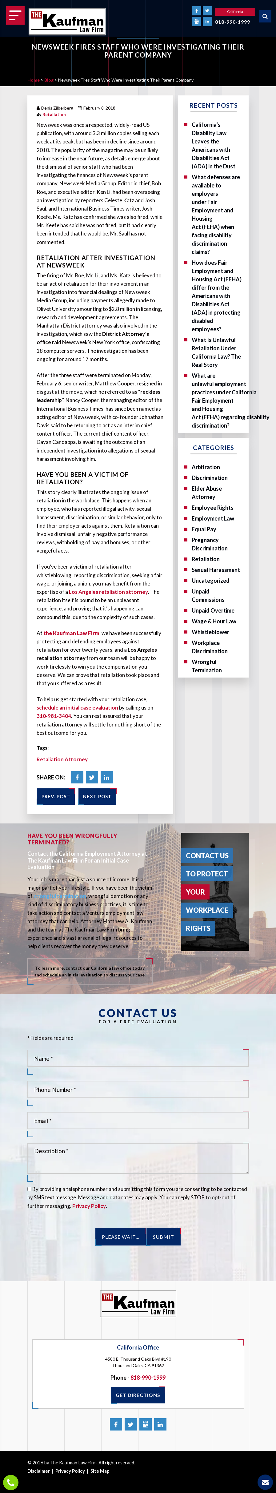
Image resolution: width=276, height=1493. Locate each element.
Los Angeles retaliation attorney (108, 592)
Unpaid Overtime (213, 610)
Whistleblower (210, 632)
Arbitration (206, 467)
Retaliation (54, 114)
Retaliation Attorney (62, 759)
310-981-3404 (54, 716)
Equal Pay (204, 529)
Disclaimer (38, 1471)
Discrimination (210, 477)
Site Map (100, 1471)
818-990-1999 (232, 22)
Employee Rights (213, 507)
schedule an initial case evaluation (77, 707)
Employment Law (213, 518)
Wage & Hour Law (214, 621)
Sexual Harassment (216, 569)
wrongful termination (60, 896)
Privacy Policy (89, 1206)
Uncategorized (211, 580)
